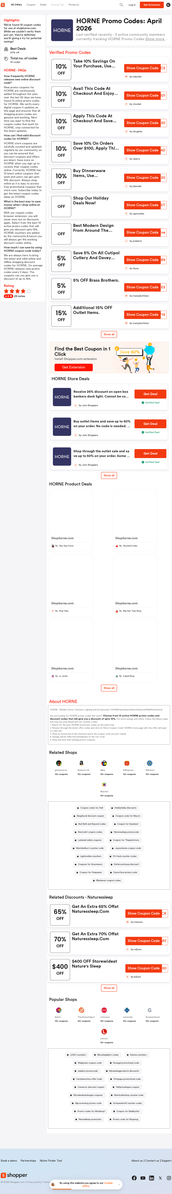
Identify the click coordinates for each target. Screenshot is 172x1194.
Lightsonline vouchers (90, 856)
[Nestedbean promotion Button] (88, 1119)
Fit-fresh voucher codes (125, 856)
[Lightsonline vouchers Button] (89, 856)
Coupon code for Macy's (128, 816)
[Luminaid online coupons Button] (88, 840)
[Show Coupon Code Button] (142, 68)
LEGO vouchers (78, 1055)
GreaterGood (153, 1017)
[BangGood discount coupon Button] (89, 816)
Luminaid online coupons (89, 840)
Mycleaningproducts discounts (124, 1071)
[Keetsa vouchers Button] (137, 1055)
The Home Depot (86, 1017)
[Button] (132, 5)
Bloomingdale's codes (108, 1055)
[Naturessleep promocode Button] (125, 832)
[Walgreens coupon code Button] (88, 1063)
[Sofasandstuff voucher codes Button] (126, 1103)
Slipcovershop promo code (88, 1103)
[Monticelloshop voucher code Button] (127, 1095)
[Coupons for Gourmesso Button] (89, 864)
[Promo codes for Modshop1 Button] (90, 1111)
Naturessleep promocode (126, 832)
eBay (102, 770)
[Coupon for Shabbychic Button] (126, 1111)
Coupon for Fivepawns (91, 872)
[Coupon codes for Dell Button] (90, 808)
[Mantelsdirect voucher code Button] (88, 848)
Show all (109, 988)
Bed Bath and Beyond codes (92, 824)
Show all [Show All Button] (109, 334)
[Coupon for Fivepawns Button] (89, 872)
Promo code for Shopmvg (125, 1119)
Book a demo (9, 1160)
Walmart (150, 770)
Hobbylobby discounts (125, 808)
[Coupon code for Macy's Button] (126, 816)
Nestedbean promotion (90, 1119)
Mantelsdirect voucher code (90, 848)
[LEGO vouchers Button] (77, 1055)
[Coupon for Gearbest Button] (126, 824)
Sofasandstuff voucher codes (127, 1103)
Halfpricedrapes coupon (127, 1087)
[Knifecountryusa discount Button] (125, 864)
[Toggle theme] (168, 5)
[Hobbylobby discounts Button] (124, 808)
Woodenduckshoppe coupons (88, 1095)
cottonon (105, 1017)
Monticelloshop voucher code (128, 1095)
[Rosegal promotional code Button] (125, 1063)
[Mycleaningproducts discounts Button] (123, 1071)
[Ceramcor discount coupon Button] (90, 1087)
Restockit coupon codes (90, 832)
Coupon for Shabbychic (128, 1111)
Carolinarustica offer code (89, 1079)
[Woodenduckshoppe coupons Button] (86, 1095)
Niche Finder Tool (51, 1160)
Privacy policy (34, 1182)
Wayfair (104, 792)
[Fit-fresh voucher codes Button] (123, 856)
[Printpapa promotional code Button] (125, 1079)
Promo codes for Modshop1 (91, 1111)
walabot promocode (88, 1071)
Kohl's (58, 1017)
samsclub (128, 1017)
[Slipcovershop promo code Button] (87, 1103)
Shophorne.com (62, 538)
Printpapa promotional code (127, 1079)
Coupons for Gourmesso (90, 864)
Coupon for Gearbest (127, 824)
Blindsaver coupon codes (108, 880)
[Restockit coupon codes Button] (89, 832)
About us (137, 1160)
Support (166, 1160)
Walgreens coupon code (90, 1063)
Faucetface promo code (125, 872)
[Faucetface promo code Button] (124, 872)
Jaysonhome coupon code (128, 848)
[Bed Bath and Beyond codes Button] (90, 824)
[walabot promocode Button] (86, 1071)
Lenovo (104, 1039)
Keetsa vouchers (138, 1055)
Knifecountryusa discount (126, 864)
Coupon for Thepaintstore (126, 840)
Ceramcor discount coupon (91, 1087)
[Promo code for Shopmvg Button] (124, 1119)
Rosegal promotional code (126, 1063)
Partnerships (28, 1160)
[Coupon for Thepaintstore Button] (125, 840)
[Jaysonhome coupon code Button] (127, 848)
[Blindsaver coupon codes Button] (107, 880)
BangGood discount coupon (90, 816)
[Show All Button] (109, 988)
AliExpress (128, 770)
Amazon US (83, 770)
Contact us (152, 1160)
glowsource (61, 770)
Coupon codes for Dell (91, 808)
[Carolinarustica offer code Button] (88, 1079)
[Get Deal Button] (150, 394)
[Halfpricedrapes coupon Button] (126, 1087)
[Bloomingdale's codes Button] (106, 1055)
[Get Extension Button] (74, 367)
